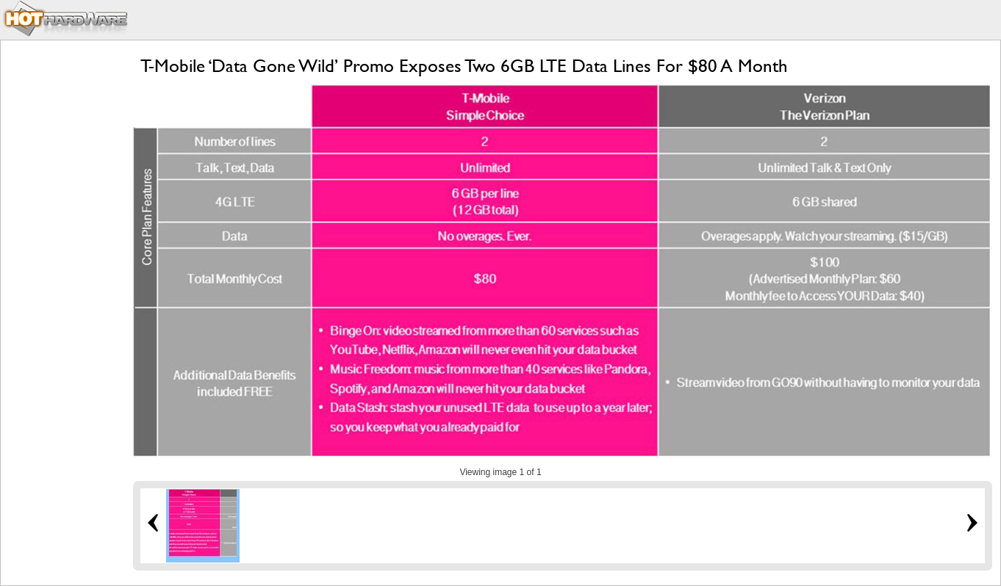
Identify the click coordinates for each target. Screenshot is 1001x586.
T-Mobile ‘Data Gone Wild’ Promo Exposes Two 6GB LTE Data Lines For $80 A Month (464, 65)
